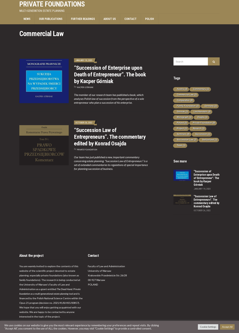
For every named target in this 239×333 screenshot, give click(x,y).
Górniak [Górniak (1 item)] (182, 111)
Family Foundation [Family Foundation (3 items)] (188, 106)
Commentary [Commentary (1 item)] (201, 89)
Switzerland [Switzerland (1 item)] (209, 140)
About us (110, 19)
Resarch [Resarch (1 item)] (198, 128)
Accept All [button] (227, 326)
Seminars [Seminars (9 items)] (183, 134)
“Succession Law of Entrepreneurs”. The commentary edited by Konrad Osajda (110, 137)
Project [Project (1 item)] (182, 128)
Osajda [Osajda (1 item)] (202, 117)
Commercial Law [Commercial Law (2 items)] (187, 94)
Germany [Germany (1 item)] (211, 106)
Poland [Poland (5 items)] (182, 123)
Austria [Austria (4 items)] (182, 89)
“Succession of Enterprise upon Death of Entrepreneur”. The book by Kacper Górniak (110, 74)
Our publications (50, 19)
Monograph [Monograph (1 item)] (184, 117)
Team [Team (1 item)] (181, 145)
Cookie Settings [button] (208, 326)
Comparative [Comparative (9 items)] (185, 100)
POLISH (149, 19)
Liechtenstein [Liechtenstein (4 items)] (202, 111)
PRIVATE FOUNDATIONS (52, 4)
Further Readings (83, 19)
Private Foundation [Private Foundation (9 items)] (204, 123)
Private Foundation (87, 149)
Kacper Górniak (85, 87)
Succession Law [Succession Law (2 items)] (186, 140)
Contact (130, 19)
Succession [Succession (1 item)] (202, 134)
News (27, 19)
